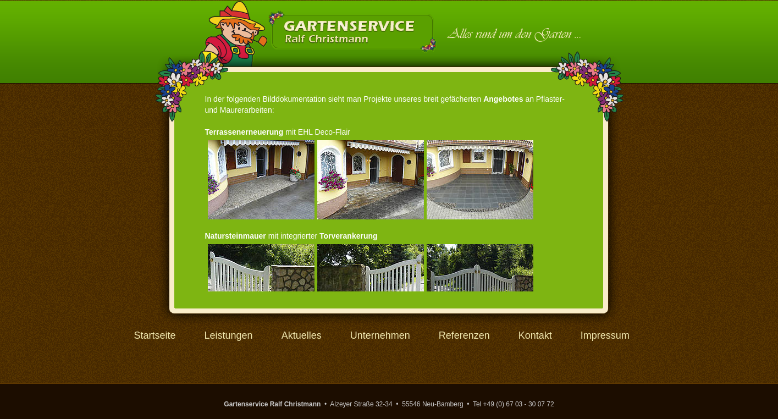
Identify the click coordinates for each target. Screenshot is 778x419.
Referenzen (464, 335)
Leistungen (229, 335)
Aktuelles (302, 335)
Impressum (605, 335)
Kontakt (535, 335)
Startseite (155, 335)
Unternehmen (380, 335)
